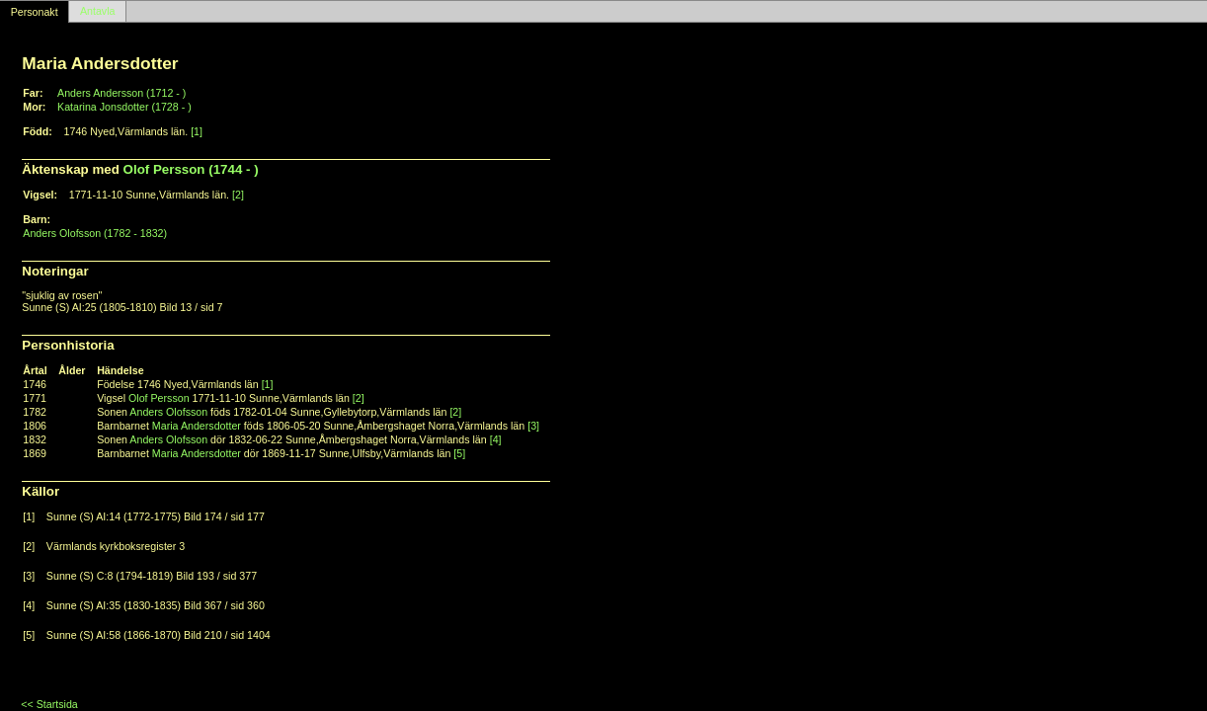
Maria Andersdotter (196, 426)
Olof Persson (159, 398)
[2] (238, 194)
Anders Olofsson (168, 412)
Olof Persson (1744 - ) (191, 169)
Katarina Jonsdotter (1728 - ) (124, 107)
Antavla (98, 12)
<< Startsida (49, 704)
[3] (533, 426)
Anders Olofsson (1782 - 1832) (95, 233)
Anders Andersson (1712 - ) (121, 93)
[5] (459, 453)
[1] (196, 131)
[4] (496, 439)
